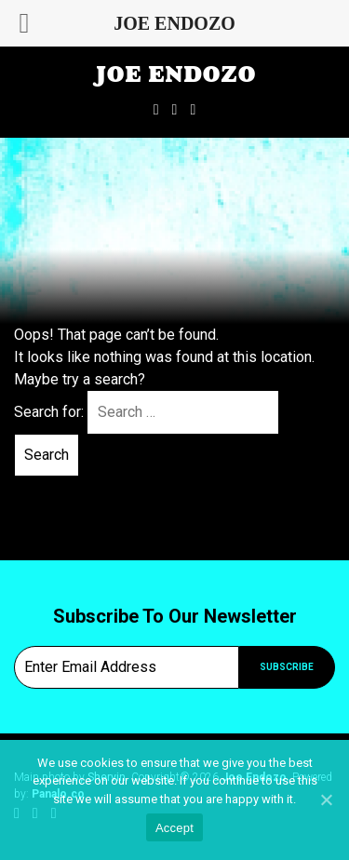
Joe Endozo (175, 74)
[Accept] (325, 799)
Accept (174, 828)
